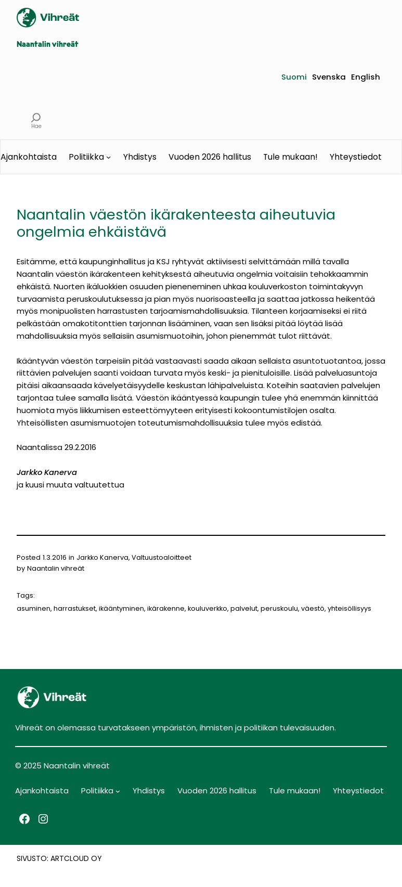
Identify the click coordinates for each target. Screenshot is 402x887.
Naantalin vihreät (48, 45)
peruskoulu (279, 608)
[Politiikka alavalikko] (108, 157)
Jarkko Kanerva (102, 557)
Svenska (329, 76)
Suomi (294, 76)
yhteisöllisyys (349, 608)
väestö (313, 608)
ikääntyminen (121, 608)
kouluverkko (207, 608)
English (365, 76)
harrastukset (75, 608)
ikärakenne (166, 608)
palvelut (243, 608)
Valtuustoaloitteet (161, 557)
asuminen (33, 608)
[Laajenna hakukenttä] (36, 118)
